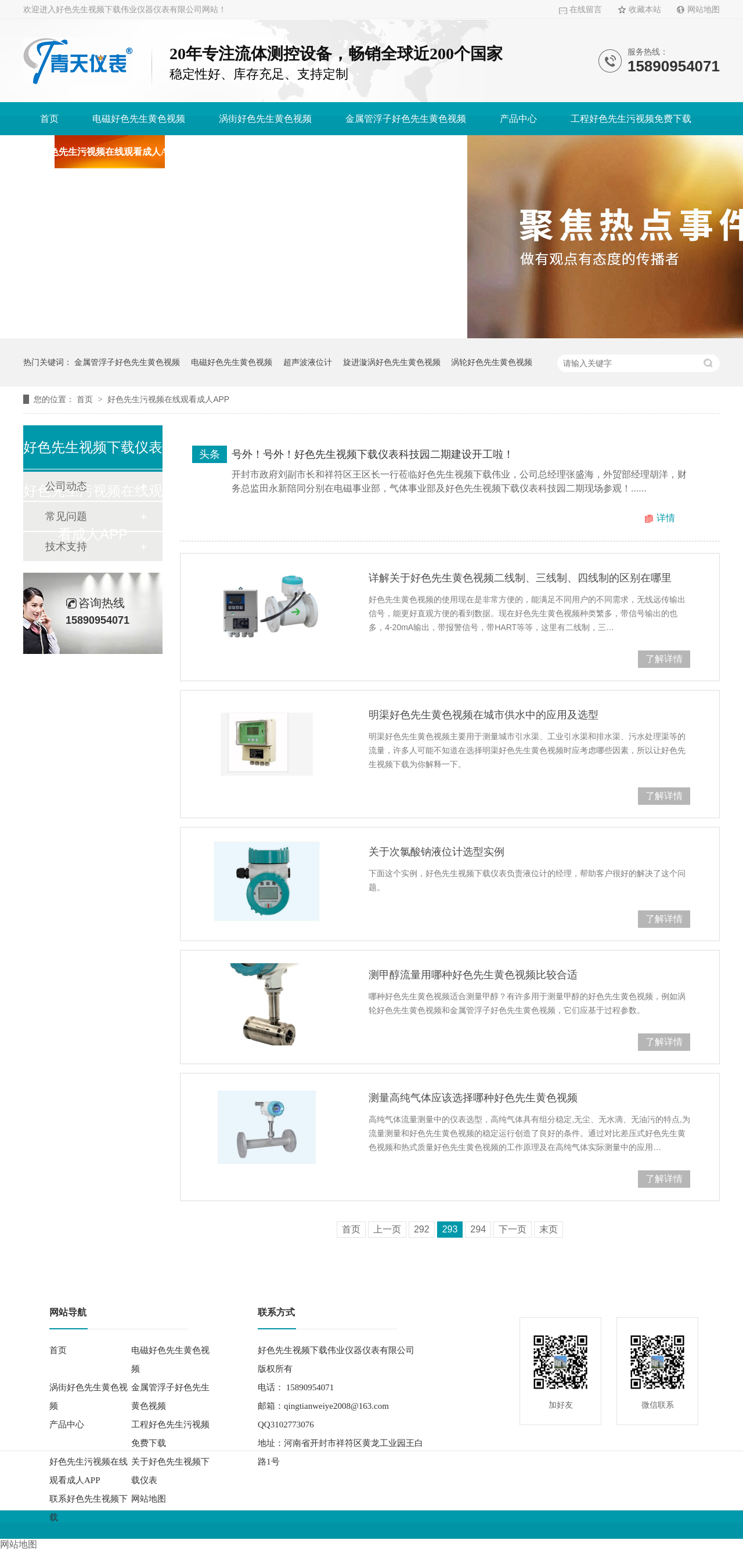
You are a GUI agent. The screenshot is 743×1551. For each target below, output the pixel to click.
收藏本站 (645, 9)
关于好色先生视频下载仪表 (268, 152)
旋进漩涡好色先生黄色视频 (392, 362)
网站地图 (703, 9)
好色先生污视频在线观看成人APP (109, 152)
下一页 (512, 1229)
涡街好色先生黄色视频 (265, 119)
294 (478, 1229)
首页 (49, 119)
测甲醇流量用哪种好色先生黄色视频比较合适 (473, 975)
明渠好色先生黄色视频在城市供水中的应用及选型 (483, 715)
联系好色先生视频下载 (404, 152)
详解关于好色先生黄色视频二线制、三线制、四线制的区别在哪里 (520, 578)
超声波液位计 (307, 362)
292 (422, 1229)
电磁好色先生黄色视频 (138, 119)
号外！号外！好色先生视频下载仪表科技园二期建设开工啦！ (373, 454)
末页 (548, 1229)
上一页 (387, 1229)
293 (450, 1229)
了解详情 (664, 659)
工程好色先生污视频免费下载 (631, 119)
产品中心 (518, 119)
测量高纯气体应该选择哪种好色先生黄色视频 (473, 1098)
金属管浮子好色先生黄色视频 (405, 119)
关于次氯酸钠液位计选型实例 (436, 852)
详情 (666, 518)
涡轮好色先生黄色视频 (491, 362)
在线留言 (585, 9)
